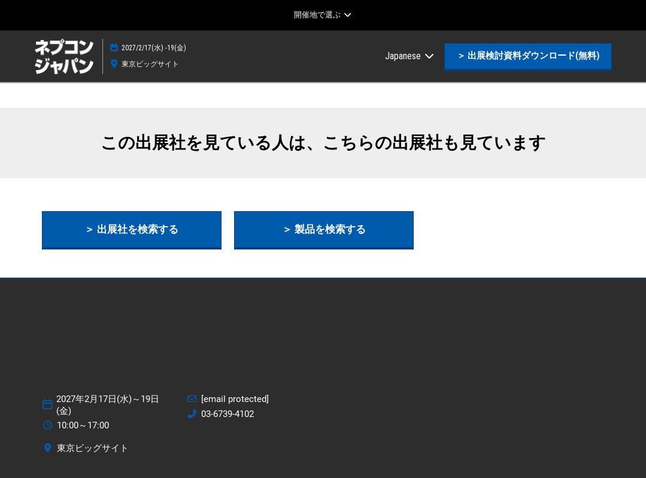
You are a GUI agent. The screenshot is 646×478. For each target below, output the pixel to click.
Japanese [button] (410, 56)
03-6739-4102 (227, 414)
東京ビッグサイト (150, 64)
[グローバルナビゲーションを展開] (323, 15)
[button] (528, 56)
